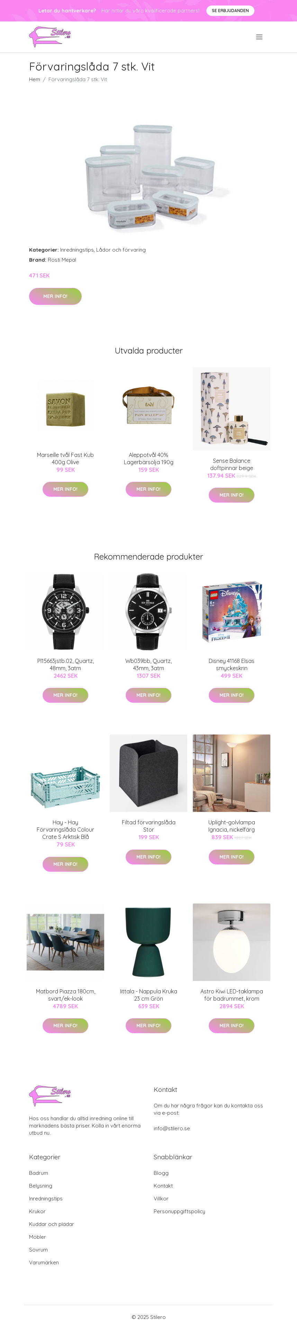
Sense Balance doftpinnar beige (231, 464)
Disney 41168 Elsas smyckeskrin (231, 664)
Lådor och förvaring (121, 249)
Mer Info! (55, 296)
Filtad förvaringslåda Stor (149, 826)
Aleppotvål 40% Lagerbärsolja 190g (148, 458)
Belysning (40, 1185)
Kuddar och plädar (51, 1224)
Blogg (161, 1173)
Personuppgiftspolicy (179, 1211)
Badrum (38, 1173)
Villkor (161, 1198)
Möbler (37, 1237)
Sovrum (38, 1249)
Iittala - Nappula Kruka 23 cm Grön (148, 995)
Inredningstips (77, 249)
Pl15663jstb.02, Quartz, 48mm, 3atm (65, 664)
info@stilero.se (172, 1128)
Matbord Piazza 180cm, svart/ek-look (65, 995)
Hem (34, 79)
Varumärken (44, 1262)
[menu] (260, 37)
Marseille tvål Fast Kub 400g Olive (65, 458)
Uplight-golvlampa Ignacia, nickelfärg (231, 826)
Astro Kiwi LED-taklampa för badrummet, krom (231, 995)
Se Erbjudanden (230, 10)
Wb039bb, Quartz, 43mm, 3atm (148, 664)
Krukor (37, 1211)
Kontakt (163, 1185)
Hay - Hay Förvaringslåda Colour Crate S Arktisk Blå (65, 829)
